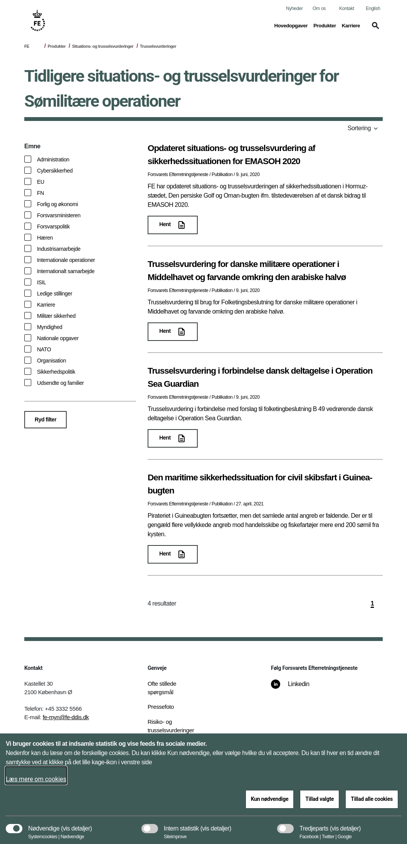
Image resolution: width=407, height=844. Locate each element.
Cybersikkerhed (54, 171)
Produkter (57, 46)
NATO (44, 349)
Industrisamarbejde (59, 249)
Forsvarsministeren (59, 215)
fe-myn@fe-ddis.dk (66, 717)
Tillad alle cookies (372, 799)
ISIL (41, 282)
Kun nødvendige (270, 799)
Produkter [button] (324, 25)
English (373, 8)
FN (40, 193)
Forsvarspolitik (53, 226)
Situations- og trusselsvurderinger (102, 46)
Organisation (51, 360)
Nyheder (294, 8)
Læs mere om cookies (36, 779)
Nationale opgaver (58, 338)
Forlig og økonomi (57, 204)
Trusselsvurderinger (158, 46)
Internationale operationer (66, 260)
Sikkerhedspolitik (56, 372)
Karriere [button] (351, 25)
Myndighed (49, 327)
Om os (319, 8)
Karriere (46, 305)
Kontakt (346, 8)
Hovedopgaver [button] (291, 25)
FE (26, 46)
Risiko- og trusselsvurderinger (171, 726)
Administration (53, 159)
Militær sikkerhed (56, 316)
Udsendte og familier (60, 383)
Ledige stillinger (54, 293)
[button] (374, 29)
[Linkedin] (295, 688)
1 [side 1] (372, 603)
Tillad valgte (319, 799)
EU (40, 182)
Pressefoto (161, 706)
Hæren (45, 238)
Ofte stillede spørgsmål (162, 688)
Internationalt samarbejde (65, 271)
